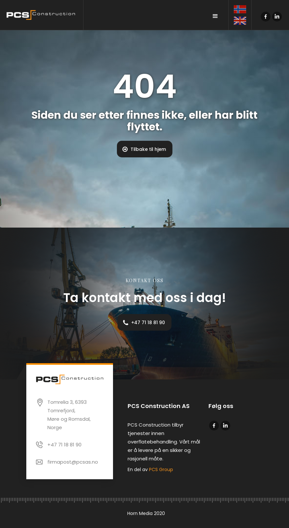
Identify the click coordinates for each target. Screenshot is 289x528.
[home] (41, 15)
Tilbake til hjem (148, 149)
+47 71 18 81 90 (148, 322)
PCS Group (161, 469)
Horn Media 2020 (146, 513)
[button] (215, 16)
